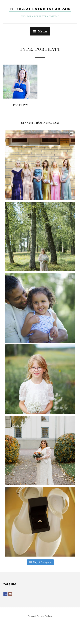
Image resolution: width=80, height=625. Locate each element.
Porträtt (20, 105)
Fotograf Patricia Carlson (40, 8)
